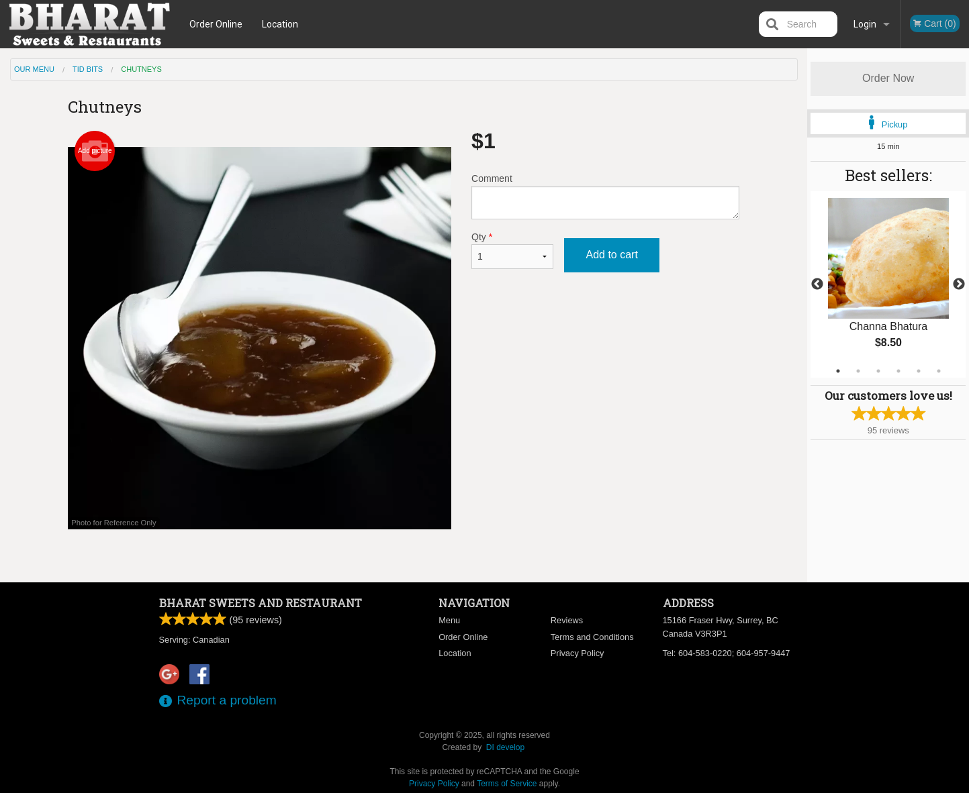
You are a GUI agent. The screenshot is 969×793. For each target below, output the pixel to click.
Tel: (726, 653)
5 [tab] (918, 371)
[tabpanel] (888, 284)
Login (864, 24)
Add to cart (611, 254)
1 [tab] (838, 371)
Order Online (215, 24)
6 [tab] (938, 371)
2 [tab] (858, 371)
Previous (817, 284)
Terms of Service (507, 783)
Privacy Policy (577, 653)
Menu (449, 620)
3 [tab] (878, 371)
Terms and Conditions (592, 637)
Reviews (567, 620)
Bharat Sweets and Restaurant (260, 603)
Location (280, 24)
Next (959, 284)
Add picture (95, 151)
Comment (605, 196)
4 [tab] (898, 371)
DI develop (505, 747)
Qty (512, 250)
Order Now (888, 78)
